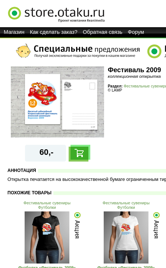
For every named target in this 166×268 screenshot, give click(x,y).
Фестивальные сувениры (47, 203)
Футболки (47, 207)
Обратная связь (102, 32)
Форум (136, 32)
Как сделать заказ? (54, 32)
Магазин (14, 32)
